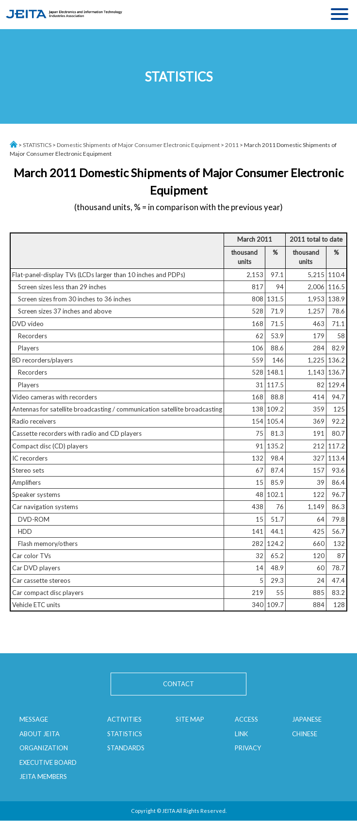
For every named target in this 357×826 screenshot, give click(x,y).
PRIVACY (248, 748)
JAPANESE (307, 719)
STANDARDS (126, 748)
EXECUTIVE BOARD (48, 762)
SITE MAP (190, 719)
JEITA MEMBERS (43, 776)
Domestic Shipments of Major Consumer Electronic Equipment (138, 145)
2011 (232, 145)
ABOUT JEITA (39, 734)
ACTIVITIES (124, 719)
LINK (241, 734)
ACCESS (246, 719)
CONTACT (178, 684)
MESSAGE (33, 719)
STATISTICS (37, 145)
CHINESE (304, 734)
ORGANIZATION (43, 748)
